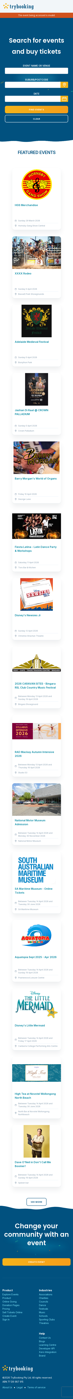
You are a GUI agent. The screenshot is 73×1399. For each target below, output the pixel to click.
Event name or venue (36, 65)
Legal (20, 1387)
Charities (43, 1298)
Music (42, 1312)
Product (6, 1298)
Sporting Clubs (47, 1319)
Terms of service (36, 1387)
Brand (42, 1355)
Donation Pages (11, 1305)
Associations (45, 1294)
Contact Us (45, 1337)
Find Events (36, 109)
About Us (7, 1387)
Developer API (47, 1348)
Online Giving (9, 1301)
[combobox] (36, 85)
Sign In (6, 1319)
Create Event (36, 1261)
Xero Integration (47, 1352)
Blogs (42, 1341)
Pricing (6, 1308)
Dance (42, 1305)
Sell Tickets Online (12, 1312)
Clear (36, 118)
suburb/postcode (36, 79)
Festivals (43, 1308)
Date (36, 93)
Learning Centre (47, 1344)
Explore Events (10, 1294)
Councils (43, 1301)
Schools (43, 1316)
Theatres (44, 1323)
